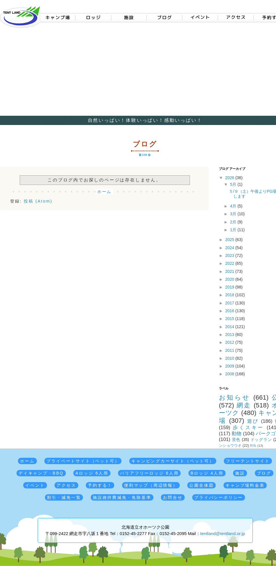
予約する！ (100, 485)
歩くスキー (248, 427)
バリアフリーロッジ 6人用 (149, 473)
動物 (237, 433)
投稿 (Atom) (38, 201)
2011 (230, 350)
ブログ (264, 473)
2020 (230, 279)
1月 (233, 229)
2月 (233, 222)
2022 (230, 263)
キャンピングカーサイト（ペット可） (172, 461)
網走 (244, 405)
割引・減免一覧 (64, 497)
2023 (230, 255)
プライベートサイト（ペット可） (82, 461)
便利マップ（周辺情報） (151, 485)
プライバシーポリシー (218, 497)
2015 (230, 318)
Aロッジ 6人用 (91, 473)
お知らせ (234, 397)
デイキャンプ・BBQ (41, 473)
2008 (230, 374)
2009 (230, 366)
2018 (230, 295)
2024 (230, 247)
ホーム (104, 191)
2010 (230, 358)
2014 (230, 326)
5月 (233, 184)
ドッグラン (261, 439)
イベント (35, 485)
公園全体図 (201, 485)
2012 (230, 342)
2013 (230, 334)
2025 (230, 239)
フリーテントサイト (248, 461)
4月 (233, 206)
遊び (253, 421)
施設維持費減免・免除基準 (122, 497)
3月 (233, 214)
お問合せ (172, 497)
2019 (230, 287)
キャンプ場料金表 (245, 485)
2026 (230, 177)
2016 (230, 310)
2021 (230, 271)
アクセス (66, 485)
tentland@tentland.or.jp (222, 533)
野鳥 (253, 445)
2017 (230, 303)
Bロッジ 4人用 (206, 473)
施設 (240, 473)
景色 (236, 439)
